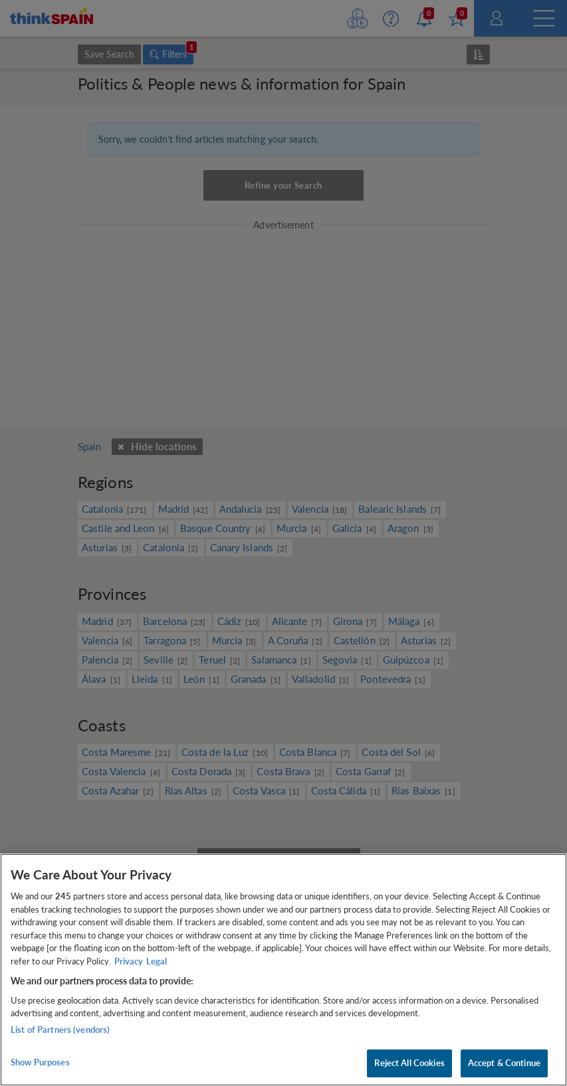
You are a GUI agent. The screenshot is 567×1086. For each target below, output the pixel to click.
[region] (283, 970)
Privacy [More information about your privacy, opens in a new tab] (128, 961)
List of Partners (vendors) (60, 1029)
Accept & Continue (504, 1062)
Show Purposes (40, 1062)
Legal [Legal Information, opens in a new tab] (156, 961)
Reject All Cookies (409, 1062)
